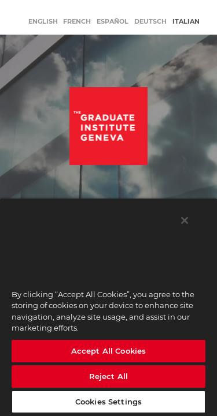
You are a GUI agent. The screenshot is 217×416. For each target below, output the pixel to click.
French (77, 21)
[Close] (184, 220)
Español (112, 21)
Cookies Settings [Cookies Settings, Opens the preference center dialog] (108, 401)
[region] (108, 307)
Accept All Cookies (108, 350)
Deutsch (150, 21)
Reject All (108, 376)
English (43, 21)
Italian (186, 21)
